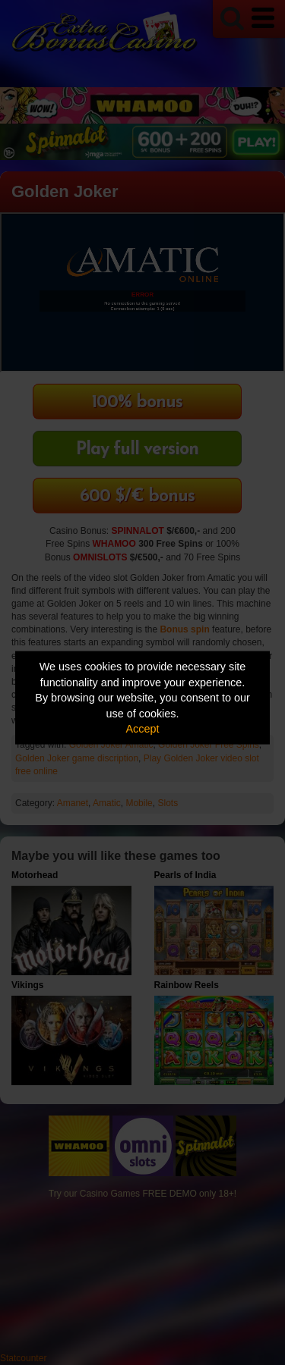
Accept (143, 729)
